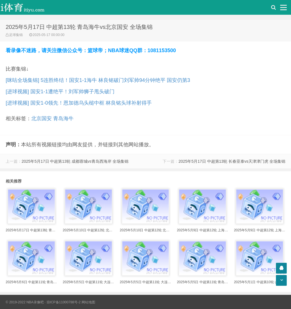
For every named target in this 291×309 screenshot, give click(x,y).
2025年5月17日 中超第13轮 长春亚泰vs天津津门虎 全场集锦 (231, 161)
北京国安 (41, 118)
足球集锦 (16, 35)
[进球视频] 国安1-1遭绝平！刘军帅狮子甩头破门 (60, 91)
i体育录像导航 (28, 7)
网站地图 (88, 302)
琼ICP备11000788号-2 (64, 302)
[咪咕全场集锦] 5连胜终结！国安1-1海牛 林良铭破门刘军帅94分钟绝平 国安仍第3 (98, 80)
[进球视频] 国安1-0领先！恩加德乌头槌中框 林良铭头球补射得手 (79, 103)
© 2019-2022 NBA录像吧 (25, 302)
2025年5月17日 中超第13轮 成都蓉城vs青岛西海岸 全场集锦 (75, 161)
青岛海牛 (63, 118)
